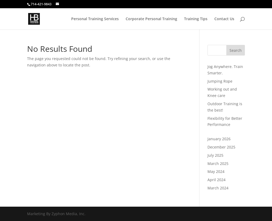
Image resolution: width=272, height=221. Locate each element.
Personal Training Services (95, 19)
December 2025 (221, 147)
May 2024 (215, 171)
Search (236, 50)
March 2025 (217, 163)
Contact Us (224, 19)
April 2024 (216, 179)
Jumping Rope (219, 81)
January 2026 (219, 138)
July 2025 (215, 155)
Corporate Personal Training (151, 19)
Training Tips (195, 19)
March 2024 (217, 187)
